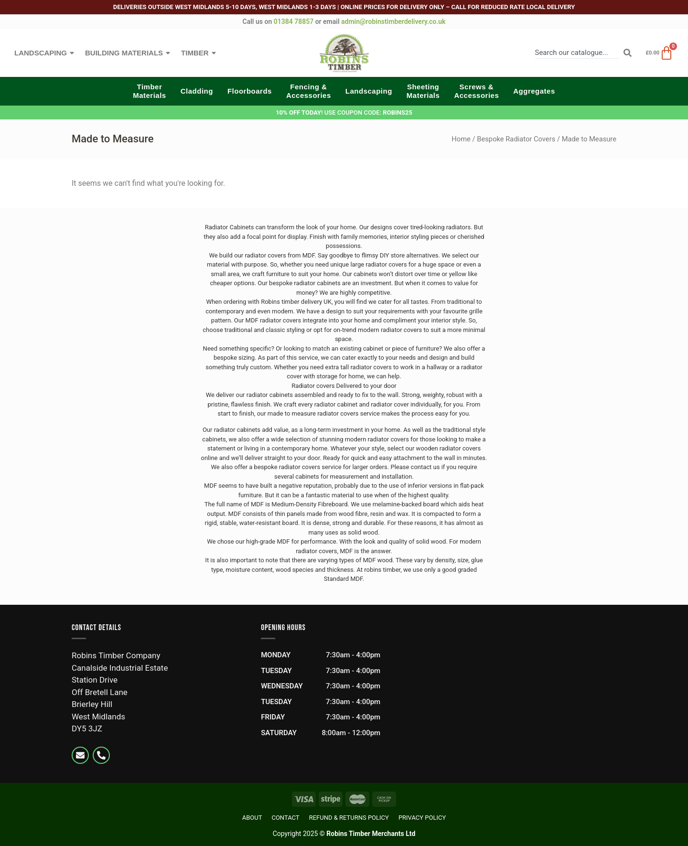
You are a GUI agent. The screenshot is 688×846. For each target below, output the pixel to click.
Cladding (197, 91)
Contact (285, 817)
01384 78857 (293, 21)
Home (461, 139)
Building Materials (128, 52)
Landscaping (44, 52)
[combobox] (577, 53)
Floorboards (249, 91)
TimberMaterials (149, 91)
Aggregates (534, 91)
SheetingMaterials (423, 91)
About (252, 817)
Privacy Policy (422, 817)
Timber (199, 52)
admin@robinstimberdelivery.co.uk (393, 21)
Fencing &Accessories (308, 91)
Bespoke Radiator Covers (516, 139)
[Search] (627, 53)
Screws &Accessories (476, 91)
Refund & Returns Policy (349, 817)
